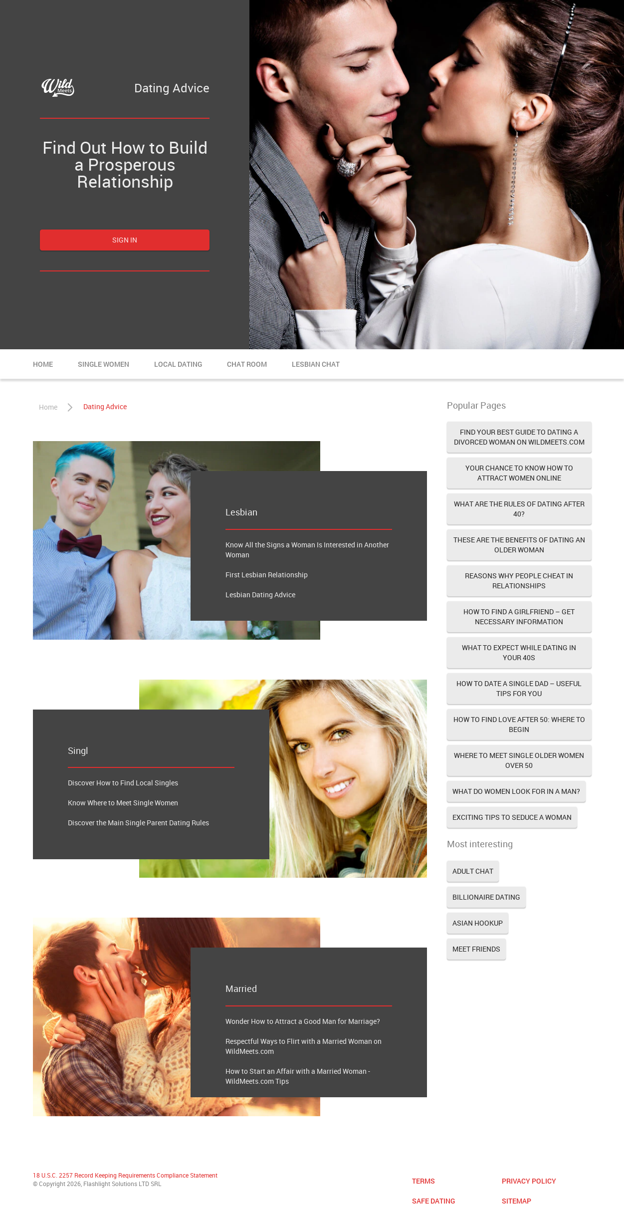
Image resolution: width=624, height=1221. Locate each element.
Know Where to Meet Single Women (123, 802)
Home (43, 364)
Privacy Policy (529, 1181)
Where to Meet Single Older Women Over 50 (519, 760)
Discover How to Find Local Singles (123, 782)
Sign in (124, 239)
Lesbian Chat (316, 364)
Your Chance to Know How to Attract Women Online (519, 473)
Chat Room (247, 364)
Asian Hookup (477, 923)
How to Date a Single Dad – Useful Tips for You (519, 688)
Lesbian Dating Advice (260, 594)
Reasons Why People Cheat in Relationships (519, 580)
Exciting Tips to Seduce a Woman (512, 817)
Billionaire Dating (486, 897)
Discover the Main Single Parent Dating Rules (138, 822)
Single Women (103, 364)
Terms (423, 1181)
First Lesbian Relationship (266, 574)
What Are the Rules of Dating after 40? (519, 508)
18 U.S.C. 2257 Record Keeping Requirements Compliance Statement (125, 1175)
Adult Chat (472, 871)
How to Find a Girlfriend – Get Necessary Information (519, 616)
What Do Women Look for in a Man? (516, 791)
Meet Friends (476, 949)
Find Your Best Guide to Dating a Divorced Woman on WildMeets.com (519, 437)
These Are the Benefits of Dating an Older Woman (519, 544)
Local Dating (178, 364)
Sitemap (516, 1201)
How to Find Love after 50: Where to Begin (519, 724)
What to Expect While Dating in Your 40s (519, 652)
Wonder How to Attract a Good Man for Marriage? (302, 1021)
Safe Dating (433, 1201)
